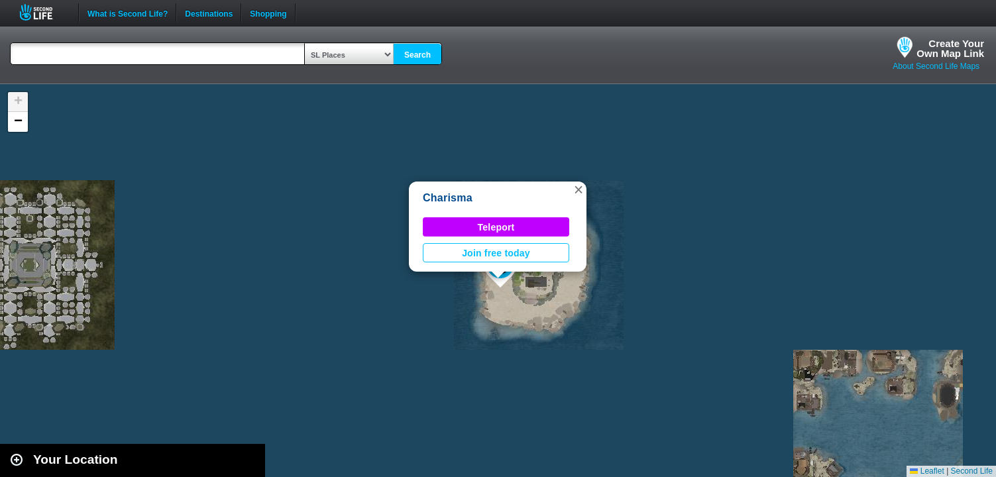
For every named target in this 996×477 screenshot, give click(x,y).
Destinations (209, 12)
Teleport (496, 227)
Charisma (447, 197)
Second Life (43, 12)
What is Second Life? (127, 12)
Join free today (496, 253)
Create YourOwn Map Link (950, 48)
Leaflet (927, 471)
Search (417, 55)
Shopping (268, 12)
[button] (578, 189)
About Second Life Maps (936, 66)
